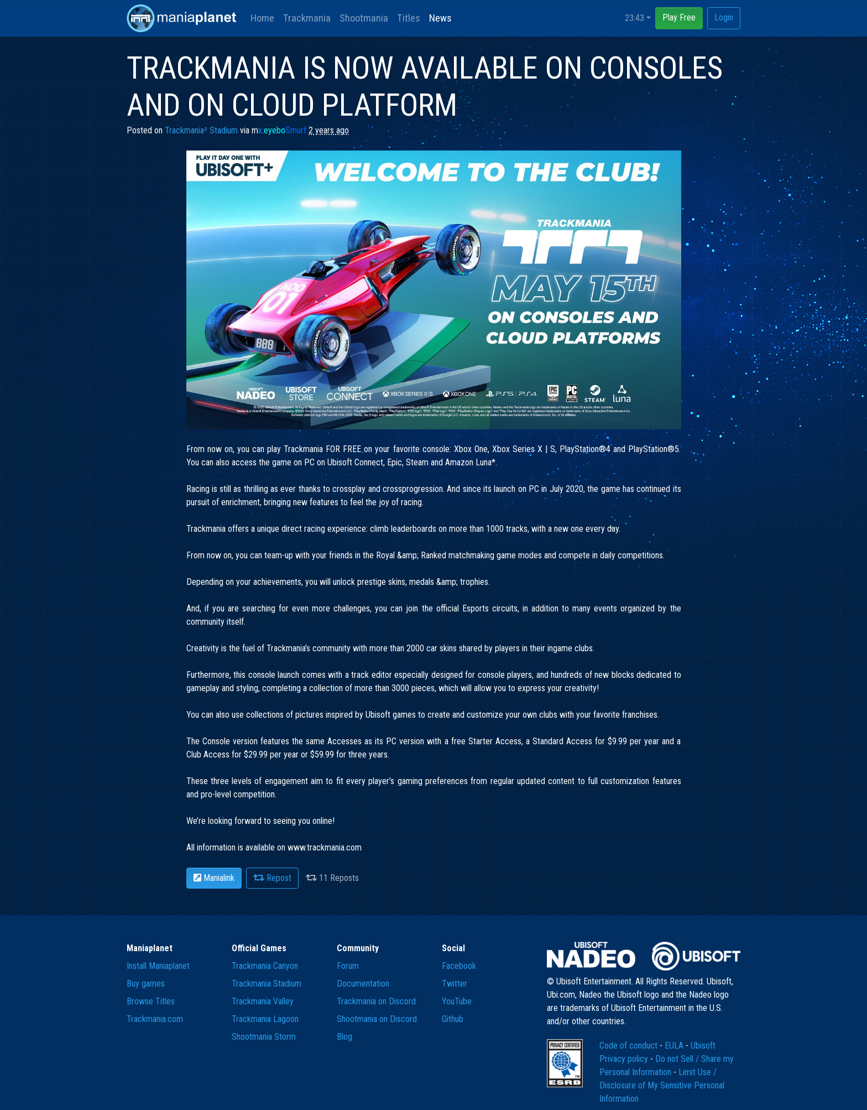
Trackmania (307, 18)
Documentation (363, 983)
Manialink (214, 878)
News (440, 18)
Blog (344, 1036)
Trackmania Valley (263, 1001)
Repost (272, 878)
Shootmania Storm (264, 1036)
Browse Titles (151, 1001)
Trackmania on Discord (376, 1001)
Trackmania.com (155, 1019)
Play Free (679, 17)
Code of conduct (629, 1045)
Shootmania (364, 18)
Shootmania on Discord (377, 1019)
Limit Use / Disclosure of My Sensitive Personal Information (661, 1085)
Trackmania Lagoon (265, 1019)
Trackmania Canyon (265, 966)
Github (452, 1019)
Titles (408, 18)
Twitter (454, 983)
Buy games (146, 983)
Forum (348, 966)
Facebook (459, 966)
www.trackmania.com (325, 847)
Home (262, 18)
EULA (675, 1045)
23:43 (634, 18)
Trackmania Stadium (266, 983)
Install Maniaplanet (158, 966)
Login (723, 17)
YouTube (457, 1001)
